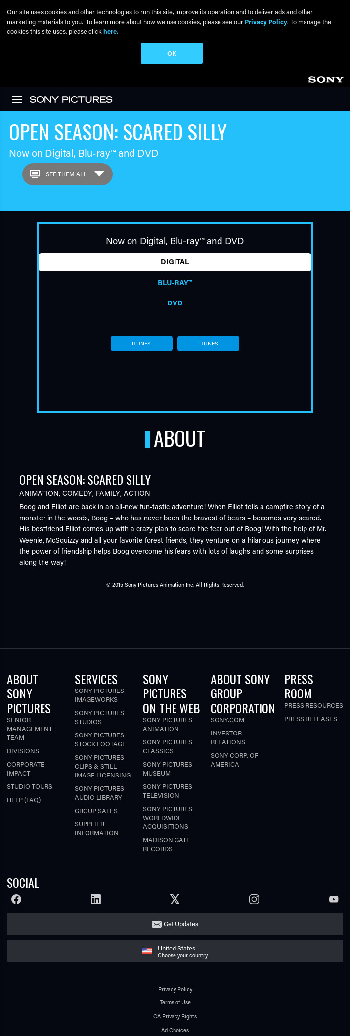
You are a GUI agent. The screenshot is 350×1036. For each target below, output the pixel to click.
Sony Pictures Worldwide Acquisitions (167, 789)
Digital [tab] (175, 234)
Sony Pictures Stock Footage (100, 711)
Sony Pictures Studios (99, 689)
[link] (17, 71)
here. (110, 31)
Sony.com (227, 691)
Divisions (23, 722)
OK (171, 53)
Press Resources (313, 677)
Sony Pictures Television (167, 762)
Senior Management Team (29, 700)
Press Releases (310, 690)
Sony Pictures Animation (167, 695)
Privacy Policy (175, 960)
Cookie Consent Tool (175, 1029)
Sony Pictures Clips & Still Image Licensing (103, 738)
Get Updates (181, 896)
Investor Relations (228, 709)
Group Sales (96, 782)
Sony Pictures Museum (167, 740)
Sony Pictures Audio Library (99, 765)
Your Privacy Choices (166, 1015)
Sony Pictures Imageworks (99, 667)
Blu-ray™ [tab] (175, 254)
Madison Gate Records (166, 815)
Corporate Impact (25, 740)
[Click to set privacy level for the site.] (201, 1015)
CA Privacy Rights (175, 988)
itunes (141, 315)
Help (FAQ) (24, 771)
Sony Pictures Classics (167, 718)
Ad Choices (175, 1001)
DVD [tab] (175, 275)
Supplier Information (97, 800)
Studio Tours (29, 758)
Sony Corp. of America (234, 731)
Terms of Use (175, 974)
